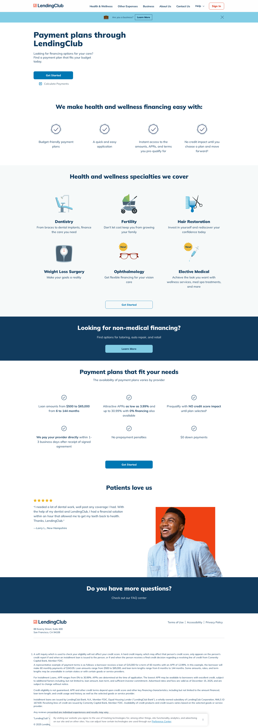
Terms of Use (176, 622)
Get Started (53, 75)
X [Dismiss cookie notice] (203, 719)
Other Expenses (128, 6)
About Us (165, 6)
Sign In (216, 6)
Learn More (143, 17)
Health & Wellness (101, 6)
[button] (222, 17)
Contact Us (183, 6)
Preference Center (161, 721)
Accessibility (194, 622)
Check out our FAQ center (129, 598)
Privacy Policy (214, 622)
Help (198, 6)
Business (148, 6)
